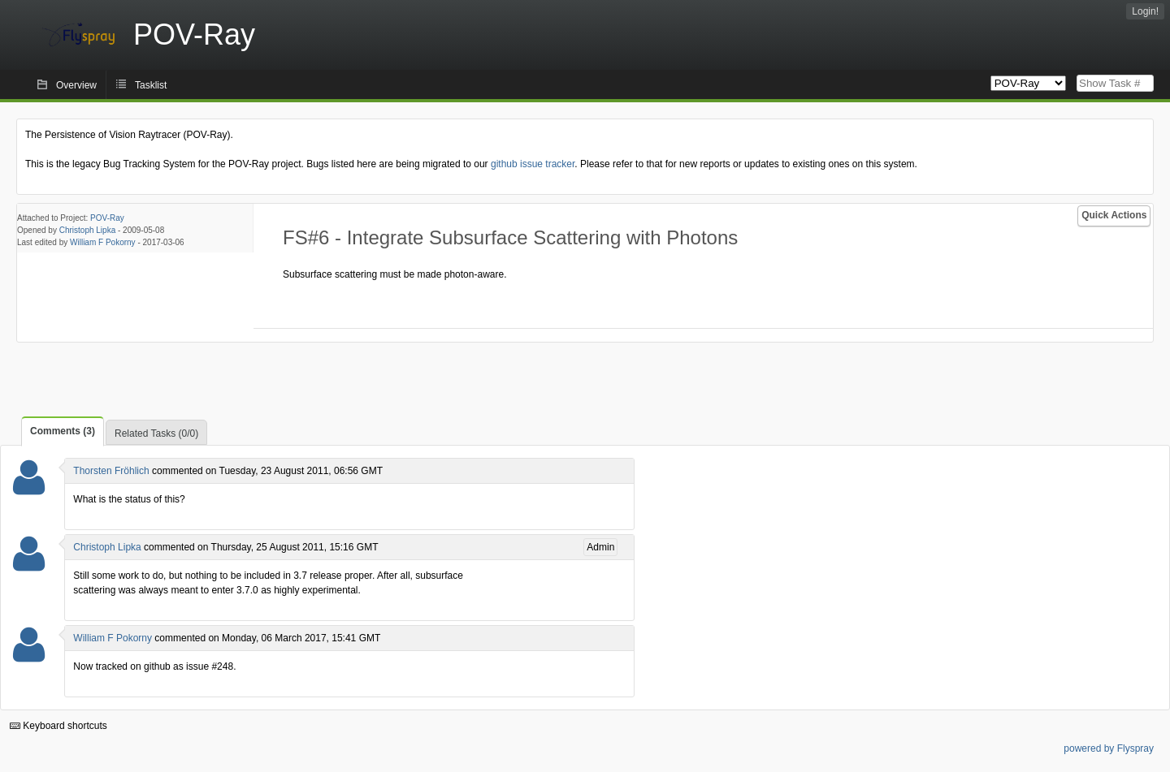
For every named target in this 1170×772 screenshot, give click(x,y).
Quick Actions (1113, 215)
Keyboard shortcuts (58, 725)
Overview (76, 85)
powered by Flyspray (1109, 748)
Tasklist (151, 85)
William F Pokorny (103, 242)
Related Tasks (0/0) (156, 433)
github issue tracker (532, 164)
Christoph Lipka (87, 230)
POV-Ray (107, 217)
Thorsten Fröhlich (111, 471)
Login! (1145, 11)
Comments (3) (62, 431)
